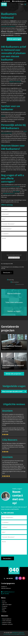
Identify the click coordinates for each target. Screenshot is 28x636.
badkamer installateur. (15, 81)
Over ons (4, 602)
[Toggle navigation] (25, 4)
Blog (3, 610)
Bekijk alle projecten (13, 374)
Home (3, 601)
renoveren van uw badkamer (8, 26)
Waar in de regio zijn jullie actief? (12, 391)
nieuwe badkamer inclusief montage (10, 186)
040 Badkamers (15, 632)
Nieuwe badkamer (6, 619)
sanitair (3, 116)
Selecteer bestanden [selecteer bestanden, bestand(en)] (14, 257)
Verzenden (7, 558)
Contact (4, 611)
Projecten (4, 606)
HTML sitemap (22, 634)
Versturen (6, 272)
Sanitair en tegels (6, 622)
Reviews (4, 608)
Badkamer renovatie (7, 624)
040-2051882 (7, 1)
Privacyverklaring (14, 634)
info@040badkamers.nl (19, 1)
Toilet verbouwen (6, 620)
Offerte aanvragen (6, 604)
